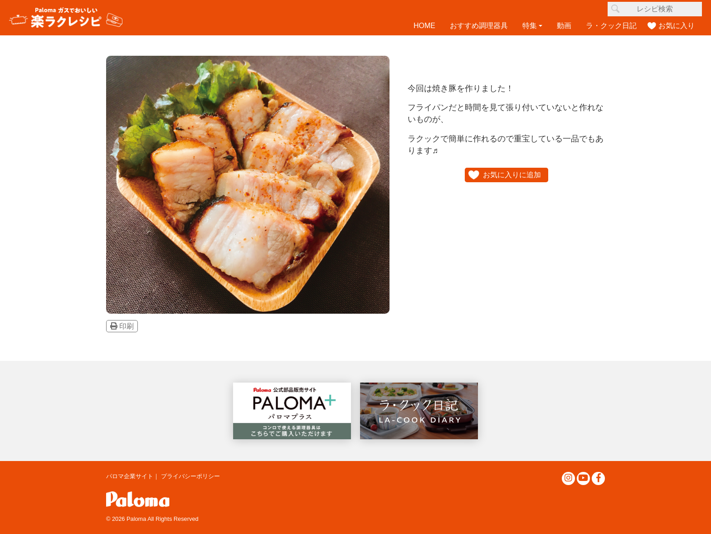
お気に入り (676, 25)
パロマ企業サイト (129, 476)
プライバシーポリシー (190, 476)
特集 (529, 25)
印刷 (122, 326)
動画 (564, 25)
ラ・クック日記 (611, 25)
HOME (424, 25)
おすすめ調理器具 (479, 25)
